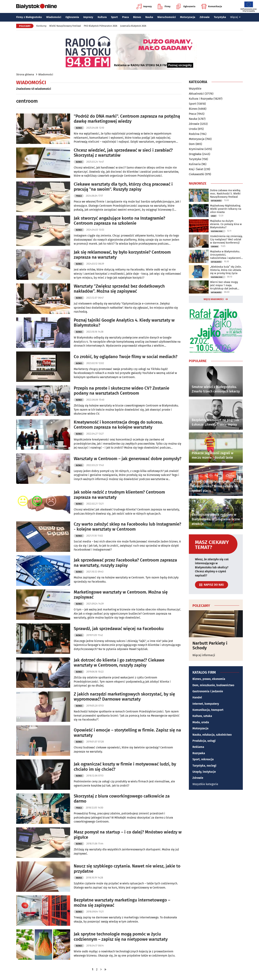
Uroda (193, 129)
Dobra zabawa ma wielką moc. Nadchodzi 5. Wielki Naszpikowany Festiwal (225, 193)
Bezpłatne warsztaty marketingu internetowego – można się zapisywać (122, 903)
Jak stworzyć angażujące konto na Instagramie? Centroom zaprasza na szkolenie (119, 221)
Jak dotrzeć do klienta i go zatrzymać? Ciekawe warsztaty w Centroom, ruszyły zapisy (119, 663)
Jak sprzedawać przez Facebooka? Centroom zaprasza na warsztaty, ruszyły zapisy (125, 563)
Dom (192, 144)
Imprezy (144, 6)
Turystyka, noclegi (204, 765)
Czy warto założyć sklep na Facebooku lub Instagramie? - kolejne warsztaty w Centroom (127, 527)
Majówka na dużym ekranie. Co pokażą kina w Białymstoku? (226, 224)
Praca (125, 17)
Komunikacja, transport (207, 710)
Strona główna (25, 74)
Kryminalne (196, 149)
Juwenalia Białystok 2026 (133, 26)
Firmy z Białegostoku (29, 17)
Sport (114, 17)
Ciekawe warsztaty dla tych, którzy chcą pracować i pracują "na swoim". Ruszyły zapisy (123, 187)
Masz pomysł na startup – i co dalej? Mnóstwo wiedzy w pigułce (128, 835)
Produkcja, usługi (204, 740)
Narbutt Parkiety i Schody (209, 645)
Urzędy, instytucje (204, 771)
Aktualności (196, 93)
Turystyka (220, 17)
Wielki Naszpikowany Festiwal (65, 26)
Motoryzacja (187, 17)
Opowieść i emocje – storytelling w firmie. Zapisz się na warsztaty (127, 733)
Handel (197, 697)
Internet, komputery (205, 703)
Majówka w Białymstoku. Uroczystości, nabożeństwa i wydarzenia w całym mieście (226, 255)
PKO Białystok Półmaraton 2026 (100, 26)
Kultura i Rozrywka (201, 98)
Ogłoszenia (185, 6)
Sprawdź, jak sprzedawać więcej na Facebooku (119, 628)
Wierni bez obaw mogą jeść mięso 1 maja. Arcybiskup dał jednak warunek (224, 285)
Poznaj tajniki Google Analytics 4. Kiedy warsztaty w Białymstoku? (124, 323)
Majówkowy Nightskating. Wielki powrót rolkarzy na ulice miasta (225, 209)
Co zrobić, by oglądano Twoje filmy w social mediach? (125, 356)
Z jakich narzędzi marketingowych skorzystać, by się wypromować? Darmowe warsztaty (124, 697)
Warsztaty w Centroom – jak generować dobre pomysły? (127, 458)
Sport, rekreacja (203, 759)
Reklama (198, 747)
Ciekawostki (196, 174)
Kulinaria (195, 164)
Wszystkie (195, 88)
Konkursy (41, 26)
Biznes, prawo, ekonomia (208, 679)
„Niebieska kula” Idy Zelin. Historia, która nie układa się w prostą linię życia (226, 270)
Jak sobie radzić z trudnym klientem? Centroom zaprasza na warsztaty (119, 495)
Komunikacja (211, 6)
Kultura (102, 17)
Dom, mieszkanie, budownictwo (213, 685)
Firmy (164, 6)
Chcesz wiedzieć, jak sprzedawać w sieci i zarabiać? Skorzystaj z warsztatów (123, 153)
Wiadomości (53, 17)
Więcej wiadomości (214, 299)
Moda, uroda (200, 722)
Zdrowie (205, 17)
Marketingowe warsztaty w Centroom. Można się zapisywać (121, 595)
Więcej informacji (203, 655)
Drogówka (195, 154)
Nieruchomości (166, 17)
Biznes (137, 17)
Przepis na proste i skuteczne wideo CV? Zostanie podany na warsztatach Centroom (121, 391)
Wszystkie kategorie (205, 784)
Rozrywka (198, 753)
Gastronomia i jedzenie (207, 691)
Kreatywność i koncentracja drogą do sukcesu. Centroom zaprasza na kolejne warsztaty (118, 425)
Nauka (149, 17)
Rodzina (194, 134)
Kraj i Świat (196, 169)
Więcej (235, 17)
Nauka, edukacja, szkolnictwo (212, 734)
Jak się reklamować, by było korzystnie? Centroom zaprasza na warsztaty (122, 255)
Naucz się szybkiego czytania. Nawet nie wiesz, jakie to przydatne (127, 869)
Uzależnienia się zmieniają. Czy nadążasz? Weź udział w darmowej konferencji (226, 239)
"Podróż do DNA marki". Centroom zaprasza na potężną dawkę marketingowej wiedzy (127, 119)
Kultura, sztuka (202, 716)
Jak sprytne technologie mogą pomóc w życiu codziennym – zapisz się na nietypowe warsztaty (121, 937)
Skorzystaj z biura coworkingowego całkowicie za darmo (122, 799)
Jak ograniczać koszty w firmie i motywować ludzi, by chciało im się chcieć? (125, 767)
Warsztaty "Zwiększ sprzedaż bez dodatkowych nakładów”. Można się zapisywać (119, 289)
